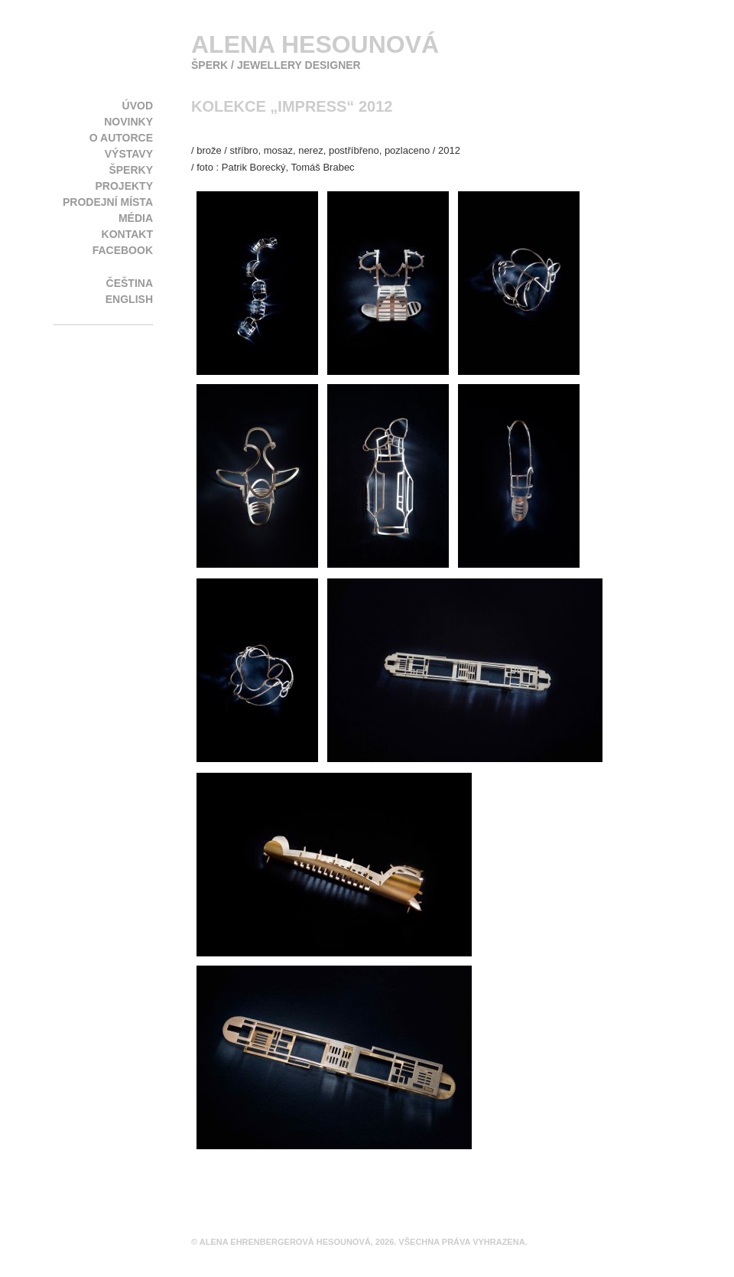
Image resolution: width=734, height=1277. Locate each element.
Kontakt (127, 234)
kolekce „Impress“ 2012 (291, 106)
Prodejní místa (108, 202)
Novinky (128, 122)
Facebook (123, 250)
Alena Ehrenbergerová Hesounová (285, 1241)
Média (136, 218)
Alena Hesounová (315, 44)
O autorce (121, 138)
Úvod (137, 105)
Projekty (124, 186)
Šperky (131, 170)
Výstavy (129, 154)
